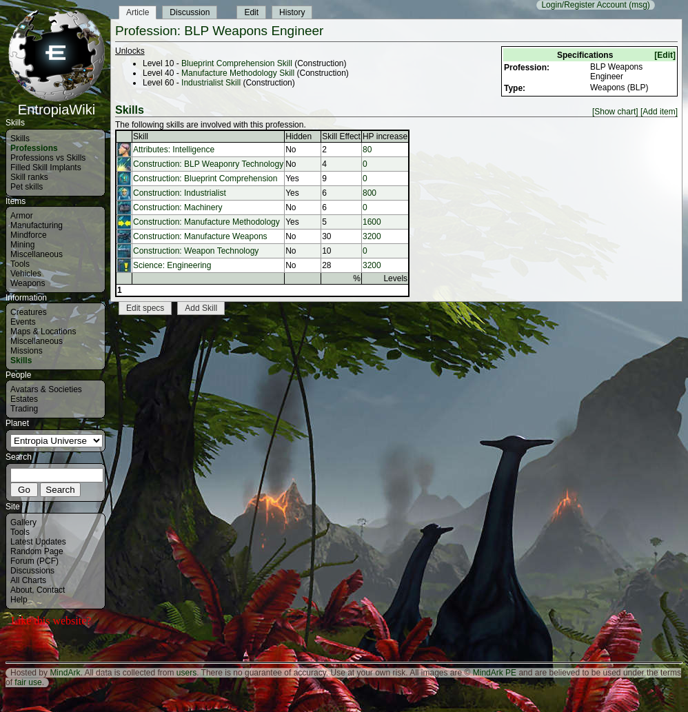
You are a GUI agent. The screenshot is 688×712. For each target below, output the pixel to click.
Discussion (190, 12)
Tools (20, 264)
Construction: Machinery (177, 207)
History (292, 12)
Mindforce (28, 235)
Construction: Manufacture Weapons (200, 236)
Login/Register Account (583, 5)
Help (19, 599)
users (186, 673)
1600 (372, 222)
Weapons (27, 283)
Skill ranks (29, 177)
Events (23, 322)
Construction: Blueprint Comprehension (205, 178)
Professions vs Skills (47, 158)
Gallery (23, 522)
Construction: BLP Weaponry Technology (208, 164)
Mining (22, 245)
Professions (34, 148)
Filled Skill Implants (45, 167)
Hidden (298, 136)
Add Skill (201, 308)
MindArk (65, 673)
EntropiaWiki (56, 103)
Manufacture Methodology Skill (237, 73)
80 (367, 149)
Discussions (32, 571)
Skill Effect (341, 136)
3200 (372, 236)
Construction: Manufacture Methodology (206, 222)
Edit (251, 12)
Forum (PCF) (34, 561)
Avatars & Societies (46, 389)
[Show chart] (615, 111)
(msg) (639, 5)
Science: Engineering (172, 265)
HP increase (385, 136)
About (21, 590)
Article (137, 12)
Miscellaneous (36, 254)
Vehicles (25, 273)
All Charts (28, 580)
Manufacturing (36, 225)
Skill (140, 136)
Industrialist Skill (211, 83)
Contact (51, 590)
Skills (20, 138)
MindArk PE (494, 673)
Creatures (28, 312)
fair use (27, 682)
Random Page (36, 551)
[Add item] (659, 111)
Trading (24, 409)
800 (369, 193)
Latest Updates (38, 542)
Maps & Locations (43, 331)
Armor (21, 216)
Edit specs (145, 308)
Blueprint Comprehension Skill (236, 63)
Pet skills (26, 187)
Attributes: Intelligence (173, 149)
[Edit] (665, 55)
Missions (26, 351)
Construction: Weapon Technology (196, 251)
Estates (24, 399)
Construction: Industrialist (179, 193)
